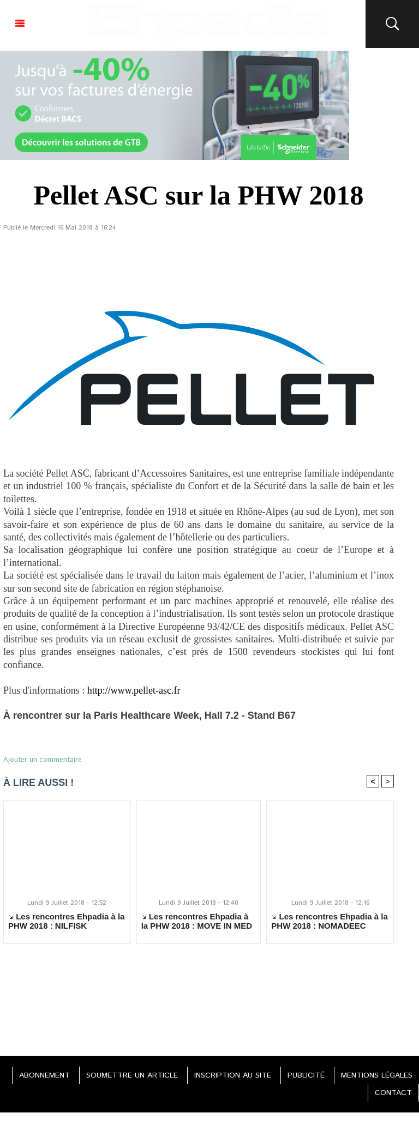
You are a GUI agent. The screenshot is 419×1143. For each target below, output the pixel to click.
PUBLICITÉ (306, 1075)
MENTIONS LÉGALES (376, 1075)
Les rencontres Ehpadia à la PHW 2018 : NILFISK (66, 921)
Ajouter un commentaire (42, 760)
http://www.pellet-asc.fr (134, 690)
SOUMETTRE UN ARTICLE (132, 1075)
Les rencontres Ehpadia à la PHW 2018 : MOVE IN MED (196, 921)
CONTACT (393, 1092)
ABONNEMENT (44, 1075)
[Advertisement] (198, 996)
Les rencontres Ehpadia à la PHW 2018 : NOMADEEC (329, 921)
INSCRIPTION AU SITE (232, 1075)
